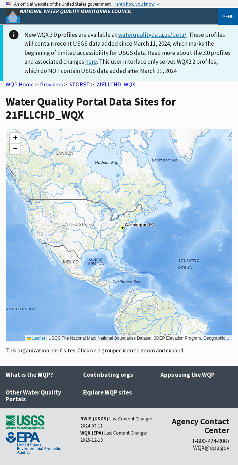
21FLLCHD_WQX (115, 84)
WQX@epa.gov (211, 448)
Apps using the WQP (188, 375)
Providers (51, 84)
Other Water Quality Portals (33, 396)
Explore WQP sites (107, 392)
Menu (228, 16)
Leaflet (36, 338)
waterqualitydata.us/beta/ (152, 35)
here (91, 62)
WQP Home (20, 84)
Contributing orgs (108, 375)
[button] (15, 138)
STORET (79, 84)
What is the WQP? (29, 375)
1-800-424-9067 (211, 441)
